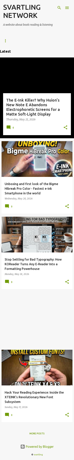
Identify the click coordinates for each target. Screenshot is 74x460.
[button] (65, 127)
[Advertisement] (37, 319)
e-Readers (10, 40)
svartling (38, 454)
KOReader (31, 40)
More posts (37, 433)
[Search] (59, 7)
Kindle (51, 40)
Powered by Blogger (37, 446)
